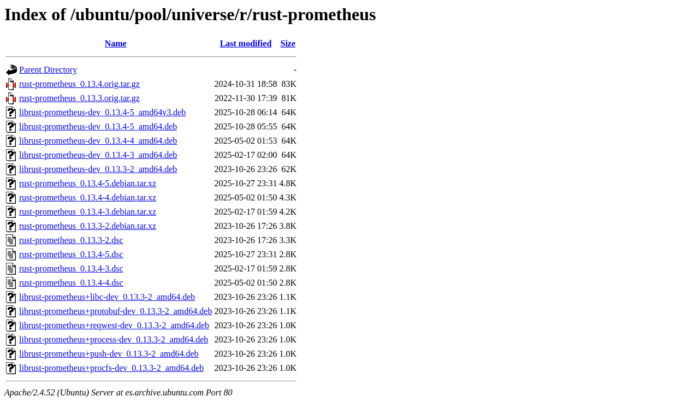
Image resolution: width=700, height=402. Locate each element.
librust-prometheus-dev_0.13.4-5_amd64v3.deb (102, 112)
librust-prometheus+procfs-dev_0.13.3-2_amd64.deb (111, 368)
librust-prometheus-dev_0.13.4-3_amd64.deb (98, 154)
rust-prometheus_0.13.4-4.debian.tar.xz (87, 197)
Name (116, 43)
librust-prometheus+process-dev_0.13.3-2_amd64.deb (113, 339)
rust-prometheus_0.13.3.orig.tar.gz (79, 98)
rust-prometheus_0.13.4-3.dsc (71, 268)
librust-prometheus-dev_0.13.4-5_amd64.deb (98, 126)
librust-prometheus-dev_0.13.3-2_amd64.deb (98, 169)
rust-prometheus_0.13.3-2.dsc (71, 240)
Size (288, 43)
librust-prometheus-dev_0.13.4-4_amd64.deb (98, 140)
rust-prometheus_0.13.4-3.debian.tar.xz (87, 211)
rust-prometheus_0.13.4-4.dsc (71, 282)
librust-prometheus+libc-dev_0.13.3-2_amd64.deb (107, 297)
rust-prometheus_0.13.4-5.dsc (71, 254)
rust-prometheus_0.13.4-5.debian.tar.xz (87, 183)
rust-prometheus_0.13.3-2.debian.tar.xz (87, 225)
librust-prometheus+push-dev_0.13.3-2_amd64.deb (109, 353)
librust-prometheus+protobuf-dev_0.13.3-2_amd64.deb (115, 311)
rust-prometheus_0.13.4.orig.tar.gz (79, 83)
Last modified (246, 43)
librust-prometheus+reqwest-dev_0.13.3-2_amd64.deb (114, 325)
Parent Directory (48, 69)
